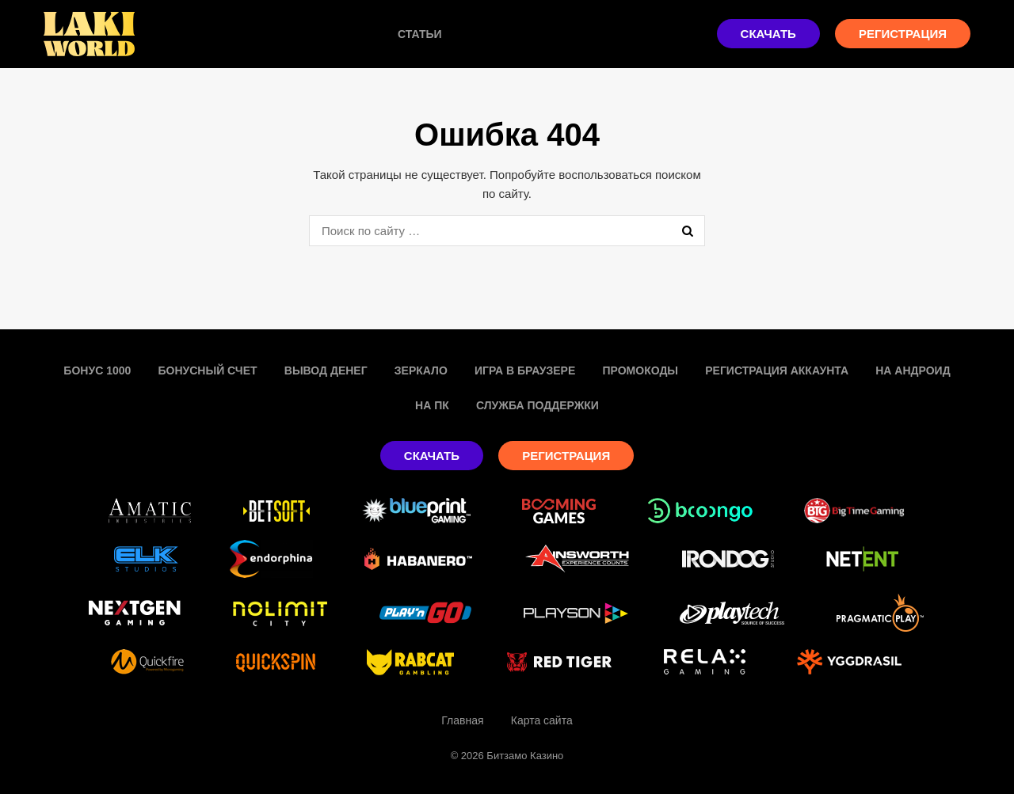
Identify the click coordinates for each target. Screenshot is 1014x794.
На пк (432, 405)
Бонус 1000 (97, 370)
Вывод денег (326, 370)
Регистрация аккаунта (776, 370)
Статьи (420, 34)
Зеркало (421, 370)
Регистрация (903, 33)
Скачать (768, 33)
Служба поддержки (537, 405)
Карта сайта (542, 720)
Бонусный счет (207, 370)
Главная (462, 720)
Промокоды (640, 370)
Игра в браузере (525, 370)
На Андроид (912, 370)
